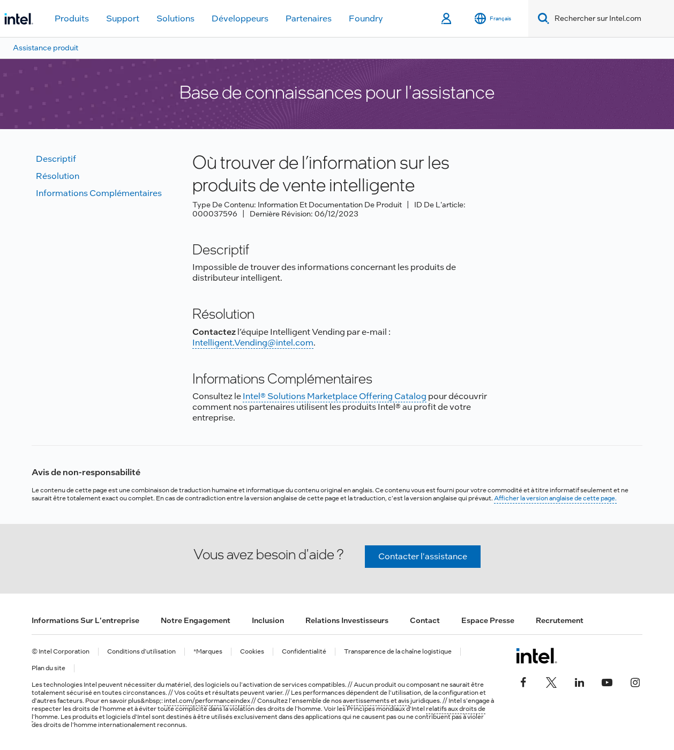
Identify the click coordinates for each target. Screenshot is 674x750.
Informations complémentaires (99, 193)
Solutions (175, 18)
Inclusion (268, 620)
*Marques (207, 652)
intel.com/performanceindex (207, 700)
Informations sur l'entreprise (85, 620)
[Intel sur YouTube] (607, 681)
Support (122, 18)
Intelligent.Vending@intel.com (252, 342)
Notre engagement (195, 620)
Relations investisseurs (346, 620)
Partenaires (309, 18)
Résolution (57, 176)
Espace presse (487, 620)
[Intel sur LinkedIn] (579, 681)
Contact (425, 620)
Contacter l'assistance (422, 556)
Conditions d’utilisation (141, 652)
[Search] (541, 18)
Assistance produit (45, 47)
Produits (72, 18)
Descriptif (56, 158)
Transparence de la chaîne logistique (398, 652)
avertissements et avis (376, 700)
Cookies (252, 652)
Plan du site (48, 668)
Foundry (366, 18)
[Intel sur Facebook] (523, 681)
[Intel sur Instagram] (634, 681)
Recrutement (559, 620)
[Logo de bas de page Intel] (536, 656)
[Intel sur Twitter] (551, 681)
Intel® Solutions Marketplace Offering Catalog (334, 396)
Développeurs (240, 18)
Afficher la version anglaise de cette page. (555, 498)
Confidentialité (304, 652)
